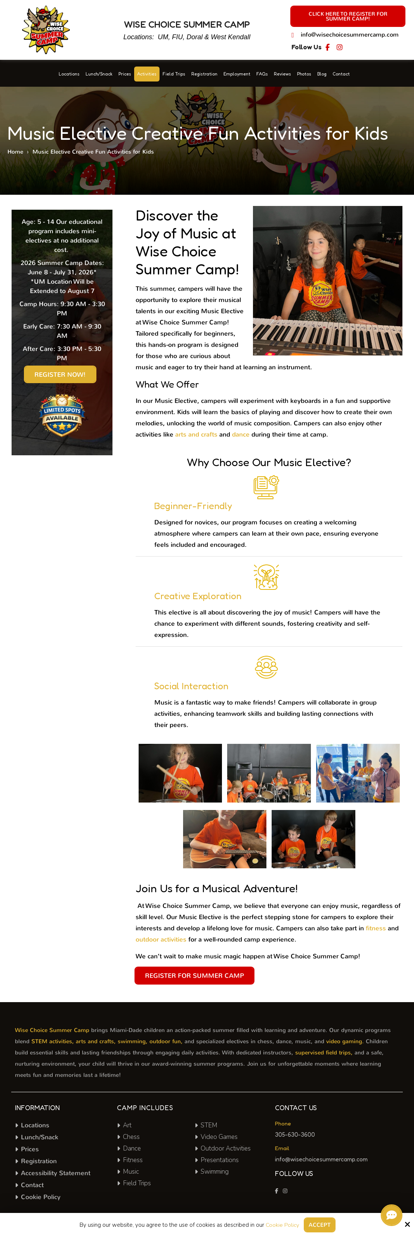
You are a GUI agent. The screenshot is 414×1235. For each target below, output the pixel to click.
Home (15, 151)
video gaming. (345, 1041)
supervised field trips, (324, 1052)
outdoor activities (161, 939)
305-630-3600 (295, 1134)
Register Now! (60, 374)
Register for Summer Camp (194, 975)
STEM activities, (52, 1041)
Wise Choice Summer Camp (52, 1030)
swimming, (133, 1041)
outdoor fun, (166, 1041)
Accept (320, 1225)
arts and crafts (196, 434)
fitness (376, 928)
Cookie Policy (282, 1225)
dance (241, 434)
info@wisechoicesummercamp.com (350, 35)
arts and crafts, (96, 1041)
